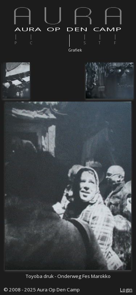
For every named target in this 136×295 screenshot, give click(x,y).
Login (126, 289)
